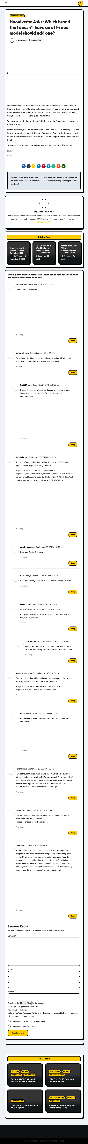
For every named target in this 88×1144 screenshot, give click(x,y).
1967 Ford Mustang (57, 1097)
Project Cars (16, 1074)
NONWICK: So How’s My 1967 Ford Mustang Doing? (62, 1106)
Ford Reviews (55, 1071)
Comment (12, 935)
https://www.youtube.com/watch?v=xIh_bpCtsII (40, 609)
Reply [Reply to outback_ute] (73, 700)
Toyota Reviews (18, 1100)
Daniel (18, 810)
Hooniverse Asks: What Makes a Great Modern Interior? (44, 249)
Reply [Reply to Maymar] (73, 628)
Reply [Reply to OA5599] (73, 340)
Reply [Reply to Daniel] (73, 833)
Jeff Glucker (46, 211)
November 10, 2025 (17, 259)
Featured (15, 1071)
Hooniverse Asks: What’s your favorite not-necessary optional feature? (25, 180)
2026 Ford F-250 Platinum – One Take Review (61, 1080)
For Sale (25, 1071)
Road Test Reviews (57, 1074)
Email (10, 980)
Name (10, 969)
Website (11, 991)
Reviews (66, 1071)
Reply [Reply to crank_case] (73, 563)
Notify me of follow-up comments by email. (28, 1021)
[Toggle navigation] (6, 3)
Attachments (13, 1003)
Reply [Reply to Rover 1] (73, 592)
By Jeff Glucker (18, 40)
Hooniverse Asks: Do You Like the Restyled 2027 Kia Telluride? (18, 252)
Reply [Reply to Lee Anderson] (73, 660)
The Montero (29, 1074)
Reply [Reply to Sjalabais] (73, 534)
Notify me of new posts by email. (23, 1026)
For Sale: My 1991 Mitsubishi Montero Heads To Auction (23, 1080)
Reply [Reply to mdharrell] (73, 372)
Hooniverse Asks (17, 16)
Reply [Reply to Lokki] (73, 916)
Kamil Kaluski (43, 253)
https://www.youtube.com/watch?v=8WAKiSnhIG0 (37, 689)
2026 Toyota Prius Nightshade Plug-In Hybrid (24, 1106)
